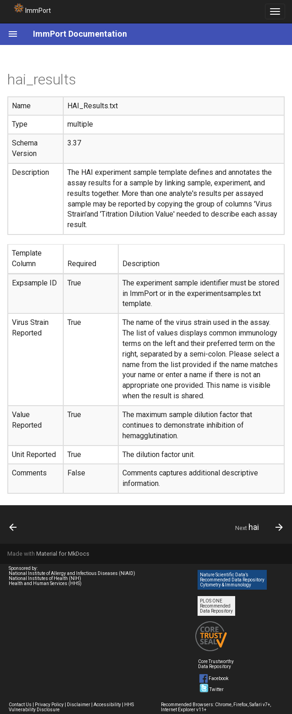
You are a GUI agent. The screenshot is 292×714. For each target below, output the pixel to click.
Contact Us (20, 704)
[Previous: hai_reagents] (14, 527)
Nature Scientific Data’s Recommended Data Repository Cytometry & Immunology (232, 579)
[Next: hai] (257, 527)
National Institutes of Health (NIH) (45, 578)
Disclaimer (78, 704)
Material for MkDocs (62, 553)
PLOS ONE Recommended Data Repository (216, 606)
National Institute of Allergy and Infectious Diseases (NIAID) (72, 573)
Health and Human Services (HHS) (45, 583)
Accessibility (107, 704)
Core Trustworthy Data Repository (216, 664)
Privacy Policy (49, 704)
